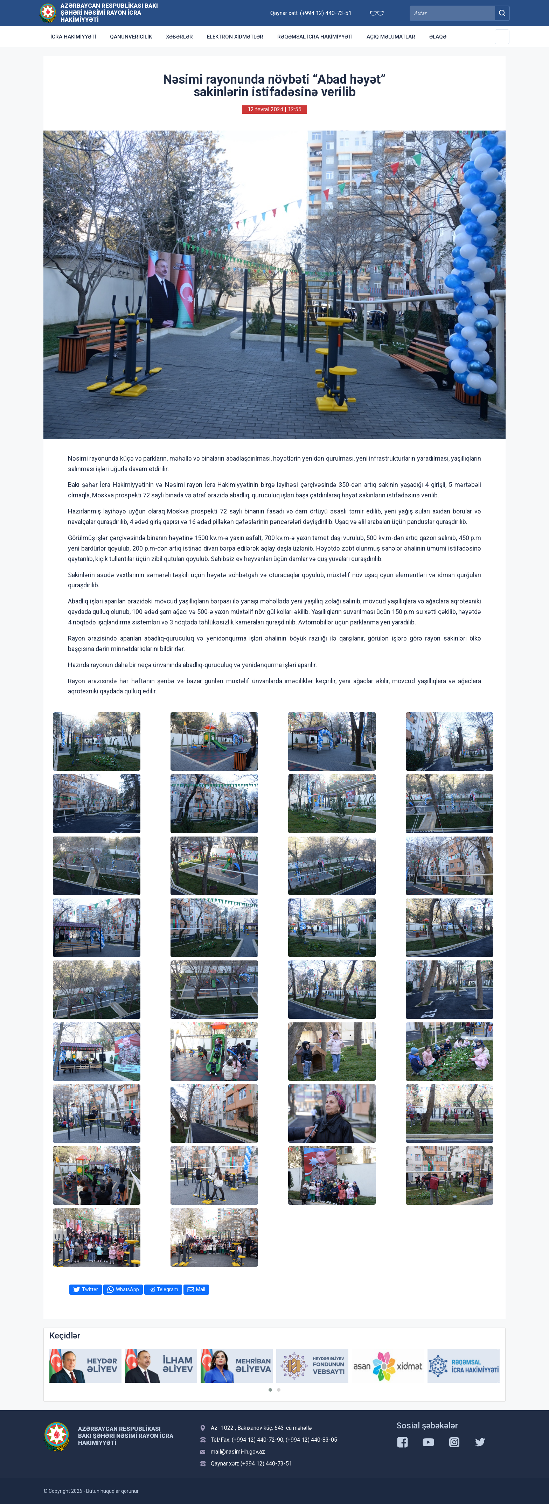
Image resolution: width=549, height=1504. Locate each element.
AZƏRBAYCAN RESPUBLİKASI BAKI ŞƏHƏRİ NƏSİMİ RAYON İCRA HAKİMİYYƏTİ (109, 12)
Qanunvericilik (131, 37)
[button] (270, 1389)
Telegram (167, 1289)
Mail (200, 1289)
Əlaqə (437, 37)
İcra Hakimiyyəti (73, 37)
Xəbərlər (179, 37)
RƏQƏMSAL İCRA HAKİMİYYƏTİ (315, 37)
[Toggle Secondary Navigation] (502, 36)
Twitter (90, 1289)
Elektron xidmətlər (235, 37)
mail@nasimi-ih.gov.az (238, 1451)
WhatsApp (127, 1289)
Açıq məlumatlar (391, 37)
